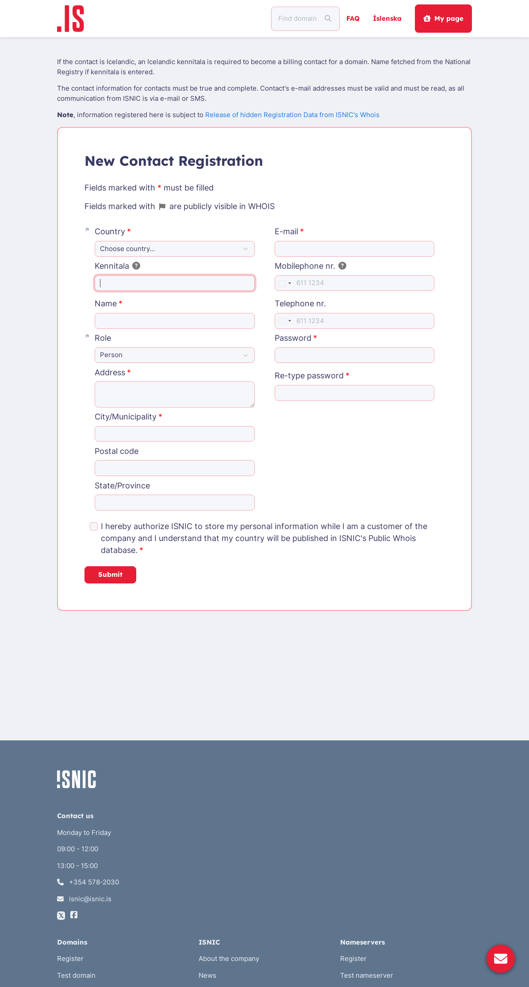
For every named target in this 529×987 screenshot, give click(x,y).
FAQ (353, 18)
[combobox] (284, 283)
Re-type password (309, 375)
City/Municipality (126, 416)
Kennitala (118, 266)
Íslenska (387, 18)
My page (443, 18)
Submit (110, 574)
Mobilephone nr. (311, 266)
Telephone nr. (300, 303)
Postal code (116, 451)
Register (70, 958)
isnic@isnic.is (84, 899)
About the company (229, 958)
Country (110, 231)
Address (110, 372)
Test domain (76, 975)
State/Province (122, 485)
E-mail (286, 231)
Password (293, 338)
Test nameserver (366, 975)
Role (103, 338)
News (207, 975)
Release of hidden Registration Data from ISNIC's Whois (292, 115)
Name (106, 303)
